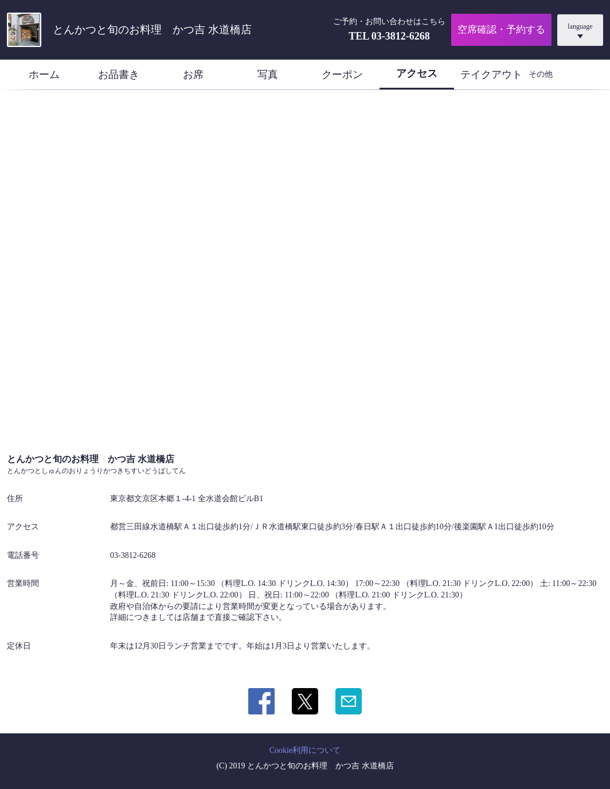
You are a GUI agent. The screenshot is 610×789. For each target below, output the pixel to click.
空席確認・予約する (501, 29)
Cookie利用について (305, 750)
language (580, 26)
